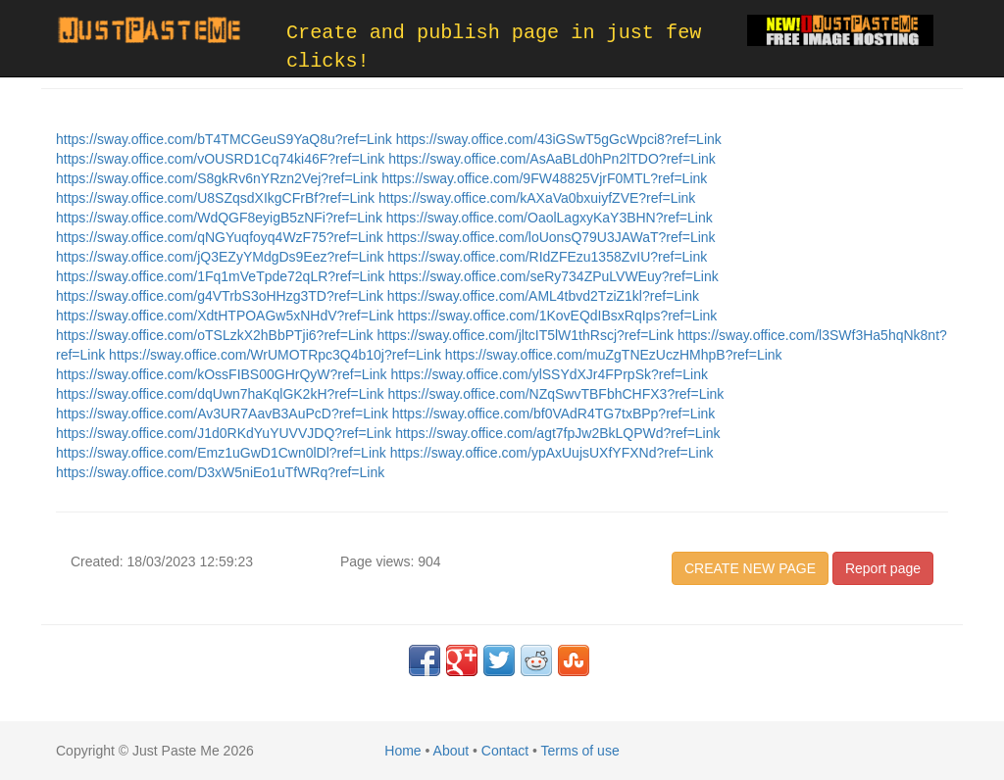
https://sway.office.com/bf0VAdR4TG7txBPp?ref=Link (554, 413)
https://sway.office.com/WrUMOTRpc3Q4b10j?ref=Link (277, 355)
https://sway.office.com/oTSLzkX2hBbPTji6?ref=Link (216, 335)
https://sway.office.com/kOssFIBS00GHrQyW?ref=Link (223, 374)
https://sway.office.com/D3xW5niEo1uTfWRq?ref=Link (220, 472)
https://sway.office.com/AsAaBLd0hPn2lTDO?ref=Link (552, 159)
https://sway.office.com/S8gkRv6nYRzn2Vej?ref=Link (218, 178)
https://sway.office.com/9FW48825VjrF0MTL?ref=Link (544, 178)
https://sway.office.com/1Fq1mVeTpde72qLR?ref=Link (222, 276)
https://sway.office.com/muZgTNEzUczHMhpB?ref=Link (613, 355)
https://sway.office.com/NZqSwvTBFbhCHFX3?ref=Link (555, 394)
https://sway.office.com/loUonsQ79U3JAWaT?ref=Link (551, 237)
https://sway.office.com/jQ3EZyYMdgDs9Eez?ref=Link (221, 257)
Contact (504, 750)
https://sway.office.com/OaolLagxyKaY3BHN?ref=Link (549, 217)
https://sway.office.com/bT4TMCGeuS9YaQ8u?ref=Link (226, 139)
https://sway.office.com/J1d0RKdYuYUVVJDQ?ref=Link (225, 433)
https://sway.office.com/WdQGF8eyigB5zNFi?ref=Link (221, 217)
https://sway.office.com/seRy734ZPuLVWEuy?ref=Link (553, 276)
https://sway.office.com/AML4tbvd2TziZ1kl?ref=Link (543, 296)
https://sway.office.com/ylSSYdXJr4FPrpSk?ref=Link (549, 374)
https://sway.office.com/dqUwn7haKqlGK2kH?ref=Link (221, 394)
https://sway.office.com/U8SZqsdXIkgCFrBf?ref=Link (217, 198)
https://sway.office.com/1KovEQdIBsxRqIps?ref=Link (557, 315)
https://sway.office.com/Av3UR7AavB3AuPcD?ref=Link (224, 413)
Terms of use (580, 750)
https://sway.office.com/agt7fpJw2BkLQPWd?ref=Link (557, 433)
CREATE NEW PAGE (750, 568)
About (451, 750)
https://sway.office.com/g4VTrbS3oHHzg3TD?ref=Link (221, 296)
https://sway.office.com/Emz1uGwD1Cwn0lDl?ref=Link (223, 453)
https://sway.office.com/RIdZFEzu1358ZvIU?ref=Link (547, 257)
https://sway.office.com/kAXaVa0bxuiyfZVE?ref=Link (536, 198)
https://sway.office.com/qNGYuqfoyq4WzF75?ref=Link (221, 237)
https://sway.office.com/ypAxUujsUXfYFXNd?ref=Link (552, 453)
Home (402, 750)
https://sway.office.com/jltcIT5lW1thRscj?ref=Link (526, 335)
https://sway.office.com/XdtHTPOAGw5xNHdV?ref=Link (226, 315)
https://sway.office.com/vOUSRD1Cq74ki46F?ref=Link (222, 159)
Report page (883, 568)
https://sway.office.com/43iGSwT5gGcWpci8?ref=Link (559, 139)
